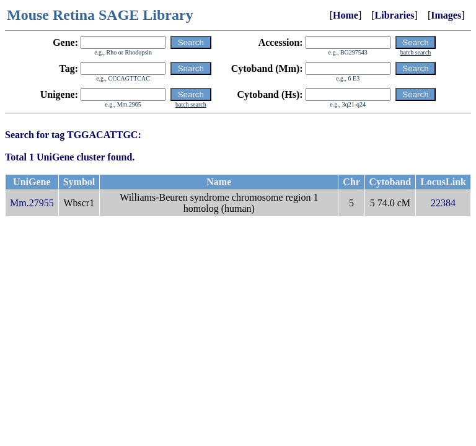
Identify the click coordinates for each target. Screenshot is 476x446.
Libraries (395, 15)
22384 (443, 203)
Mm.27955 (32, 203)
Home (345, 15)
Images (446, 15)
